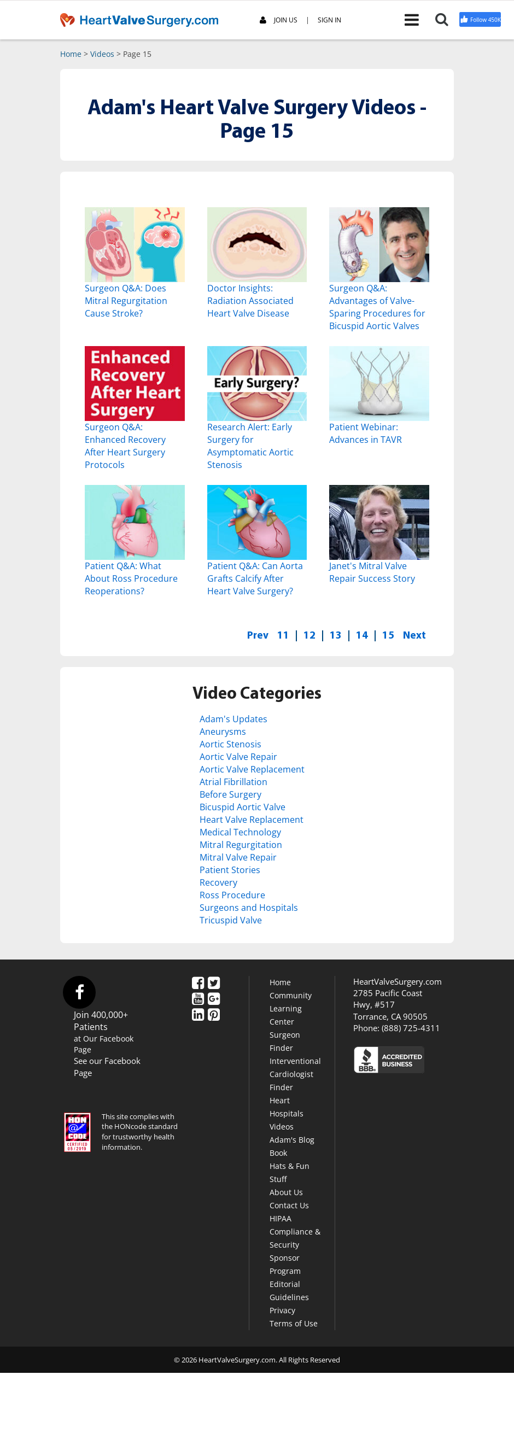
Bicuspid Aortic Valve (242, 806)
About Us (286, 1190)
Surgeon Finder (285, 1039)
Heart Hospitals (286, 1105)
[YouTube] (198, 998)
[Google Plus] (214, 998)
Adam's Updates (233, 719)
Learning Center (286, 1013)
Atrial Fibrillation (233, 781)
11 (283, 634)
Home (70, 54)
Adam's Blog (292, 1138)
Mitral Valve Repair (238, 856)
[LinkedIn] (198, 1014)
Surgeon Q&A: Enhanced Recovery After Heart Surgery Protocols (125, 446)
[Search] (446, 19)
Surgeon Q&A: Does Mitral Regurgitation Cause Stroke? (126, 300)
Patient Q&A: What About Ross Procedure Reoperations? (131, 578)
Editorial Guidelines (289, 1289)
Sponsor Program (285, 1262)
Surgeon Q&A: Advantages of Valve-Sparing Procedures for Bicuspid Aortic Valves (377, 307)
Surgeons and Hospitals (249, 906)
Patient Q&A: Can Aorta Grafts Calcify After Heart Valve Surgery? (255, 578)
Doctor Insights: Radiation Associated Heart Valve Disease (250, 300)
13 (336, 634)
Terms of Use (294, 1322)
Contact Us (289, 1203)
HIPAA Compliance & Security (295, 1230)
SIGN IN (329, 20)
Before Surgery (230, 794)
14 (362, 634)
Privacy (282, 1308)
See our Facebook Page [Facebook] (107, 1065)
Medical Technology (240, 831)
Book (278, 1151)
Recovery (218, 881)
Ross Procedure (232, 894)
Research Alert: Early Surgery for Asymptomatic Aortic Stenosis (250, 446)
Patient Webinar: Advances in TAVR (365, 433)
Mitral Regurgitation (241, 844)
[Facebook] (198, 982)
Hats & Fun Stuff (289, 1171)
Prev (257, 634)
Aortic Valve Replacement (252, 769)
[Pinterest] (214, 1014)
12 (309, 634)
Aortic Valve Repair (238, 756)
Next (414, 634)
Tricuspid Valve (231, 918)
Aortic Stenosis (230, 744)
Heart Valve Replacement (251, 819)
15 (388, 634)
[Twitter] (214, 982)
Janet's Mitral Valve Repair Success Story (372, 572)
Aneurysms (223, 732)
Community (291, 993)
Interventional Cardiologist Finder (295, 1072)
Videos (102, 54)
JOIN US (278, 20)
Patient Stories (230, 869)
